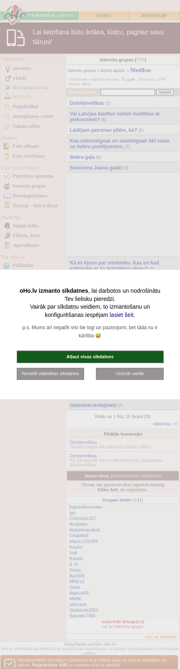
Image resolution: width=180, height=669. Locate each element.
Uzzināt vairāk (130, 373)
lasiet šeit (121, 314)
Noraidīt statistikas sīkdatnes (50, 373)
